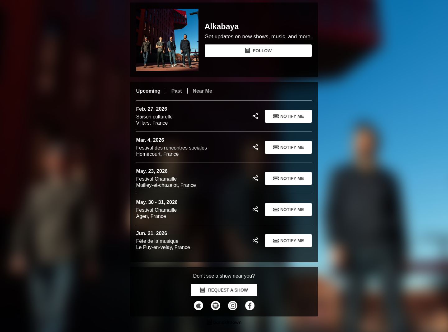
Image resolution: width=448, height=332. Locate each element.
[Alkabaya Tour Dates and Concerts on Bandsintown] (224, 323)
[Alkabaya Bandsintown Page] (170, 40)
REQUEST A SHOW (224, 290)
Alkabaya (222, 26)
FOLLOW (258, 50)
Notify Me (288, 116)
